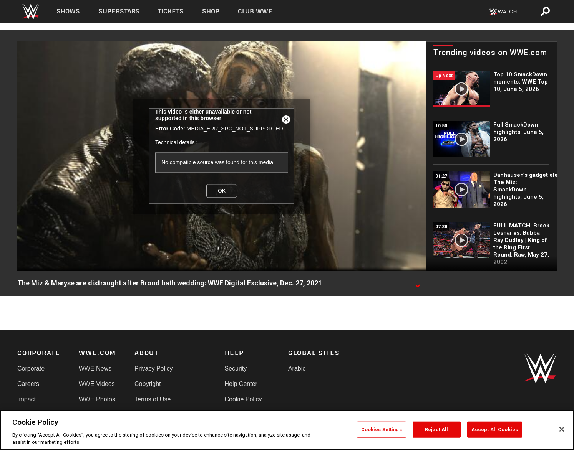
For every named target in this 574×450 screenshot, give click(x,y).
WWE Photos (97, 399)
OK (222, 191)
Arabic (296, 368)
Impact (26, 399)
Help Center (241, 384)
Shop (210, 11)
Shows (68, 11)
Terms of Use (152, 399)
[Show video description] (417, 283)
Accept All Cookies (494, 429)
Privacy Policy (153, 368)
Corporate (31, 368)
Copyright (147, 384)
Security (236, 368)
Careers (28, 384)
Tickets (171, 11)
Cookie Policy (243, 399)
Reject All (436, 429)
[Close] (561, 429)
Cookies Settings (381, 429)
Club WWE (255, 11)
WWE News (95, 368)
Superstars (119, 11)
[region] (287, 430)
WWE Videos (97, 384)
